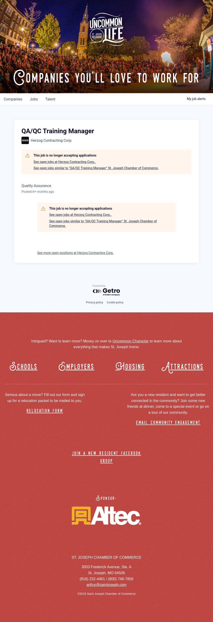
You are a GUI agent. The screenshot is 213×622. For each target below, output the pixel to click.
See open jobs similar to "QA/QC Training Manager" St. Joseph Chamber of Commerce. (96, 168)
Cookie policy (115, 302)
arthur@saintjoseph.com (106, 585)
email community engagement (168, 422)
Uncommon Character (131, 341)
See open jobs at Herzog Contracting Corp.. (64, 162)
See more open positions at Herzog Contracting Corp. (75, 253)
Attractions (185, 367)
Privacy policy (94, 302)
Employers (76, 367)
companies (13, 99)
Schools (23, 367)
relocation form (45, 411)
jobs (34, 99)
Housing (130, 367)
